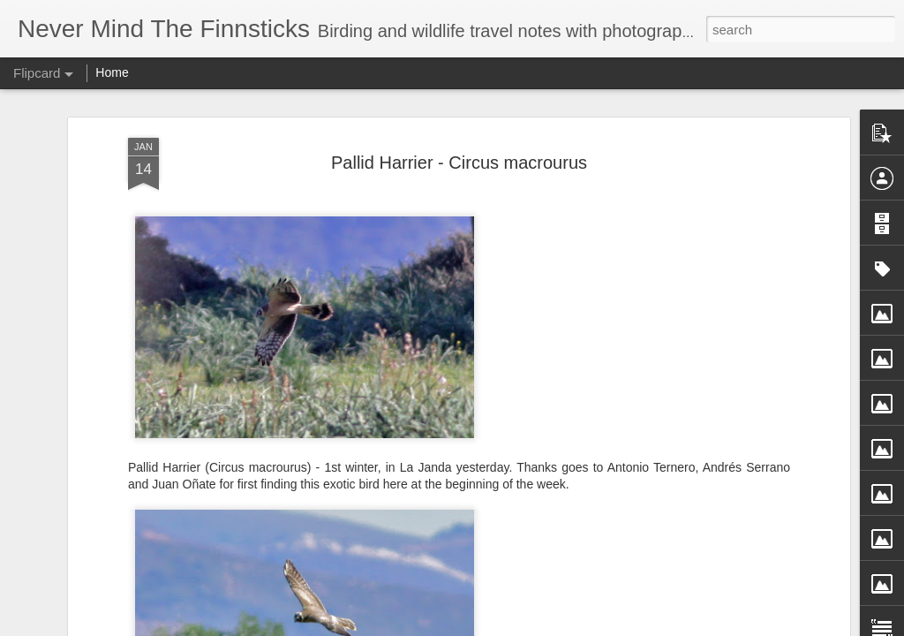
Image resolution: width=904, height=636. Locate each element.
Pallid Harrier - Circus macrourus (459, 162)
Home (111, 72)
